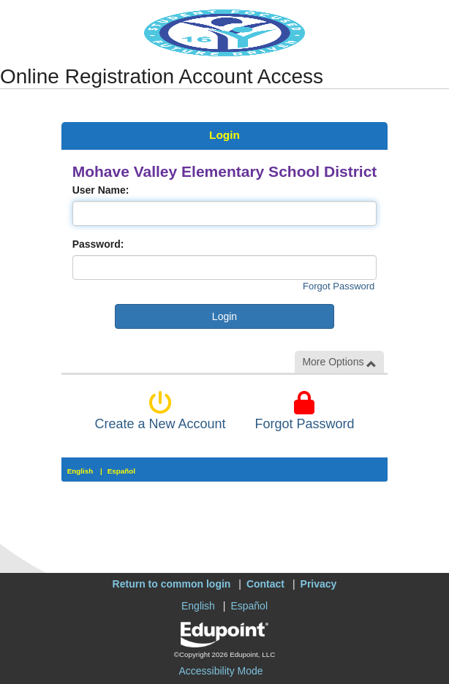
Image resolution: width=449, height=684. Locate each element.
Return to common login (172, 584)
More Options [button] (339, 362)
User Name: (100, 190)
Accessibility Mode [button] (220, 671)
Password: (98, 244)
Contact (265, 584)
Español (121, 471)
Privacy (319, 584)
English (80, 471)
